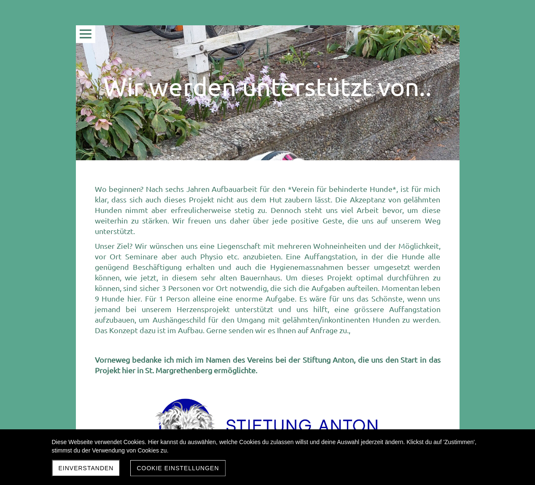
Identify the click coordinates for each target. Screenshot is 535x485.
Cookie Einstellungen (178, 468)
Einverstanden (86, 468)
